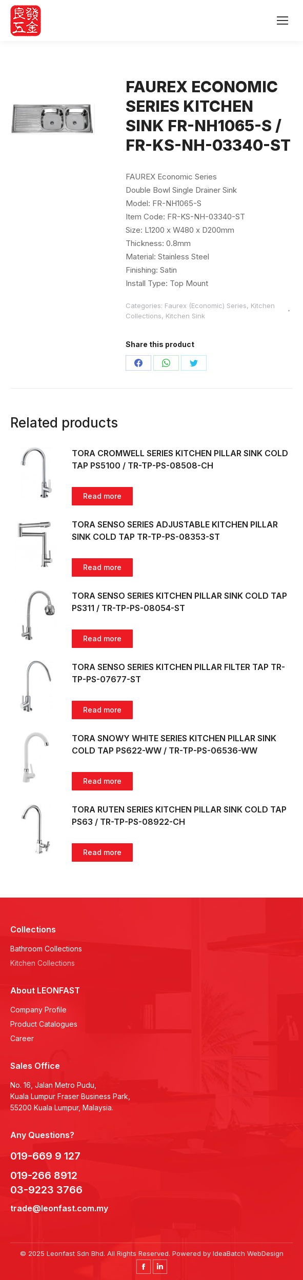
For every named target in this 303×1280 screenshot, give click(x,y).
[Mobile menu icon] (282, 20)
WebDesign (265, 1253)
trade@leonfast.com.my (59, 1208)
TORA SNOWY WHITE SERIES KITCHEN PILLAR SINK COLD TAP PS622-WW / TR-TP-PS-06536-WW (174, 744)
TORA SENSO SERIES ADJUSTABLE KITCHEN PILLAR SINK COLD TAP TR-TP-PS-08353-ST (175, 530)
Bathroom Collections (46, 948)
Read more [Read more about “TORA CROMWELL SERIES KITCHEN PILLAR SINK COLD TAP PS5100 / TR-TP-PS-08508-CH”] (102, 496)
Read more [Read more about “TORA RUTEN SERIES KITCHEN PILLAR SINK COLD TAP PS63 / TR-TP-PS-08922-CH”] (102, 852)
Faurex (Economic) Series (206, 305)
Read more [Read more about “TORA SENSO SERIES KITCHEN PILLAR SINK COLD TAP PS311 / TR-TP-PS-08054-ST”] (102, 638)
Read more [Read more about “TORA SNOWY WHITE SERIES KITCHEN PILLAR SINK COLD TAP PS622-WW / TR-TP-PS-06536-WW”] (102, 781)
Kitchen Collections (42, 963)
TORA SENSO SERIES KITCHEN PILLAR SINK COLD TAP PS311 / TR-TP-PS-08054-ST (179, 602)
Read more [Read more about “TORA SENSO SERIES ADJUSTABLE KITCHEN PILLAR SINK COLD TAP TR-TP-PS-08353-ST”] (102, 567)
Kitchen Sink (185, 316)
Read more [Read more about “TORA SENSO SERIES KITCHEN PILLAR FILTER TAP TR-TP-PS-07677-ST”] (102, 709)
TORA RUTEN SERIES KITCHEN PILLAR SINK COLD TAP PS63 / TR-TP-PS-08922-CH (179, 815)
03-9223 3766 (47, 1190)
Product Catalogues (43, 1024)
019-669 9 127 (45, 1156)
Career (22, 1038)
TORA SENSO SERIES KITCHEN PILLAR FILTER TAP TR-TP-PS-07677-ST (178, 673)
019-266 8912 (43, 1175)
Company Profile (38, 1009)
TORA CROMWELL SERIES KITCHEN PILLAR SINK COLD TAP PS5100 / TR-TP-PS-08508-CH (180, 459)
